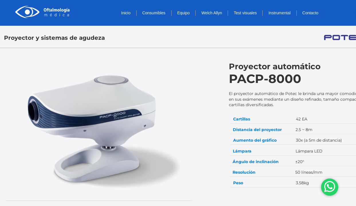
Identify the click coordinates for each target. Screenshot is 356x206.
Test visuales (245, 13)
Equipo (183, 13)
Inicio (126, 13)
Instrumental (279, 13)
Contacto (310, 13)
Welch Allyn (211, 13)
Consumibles (154, 13)
